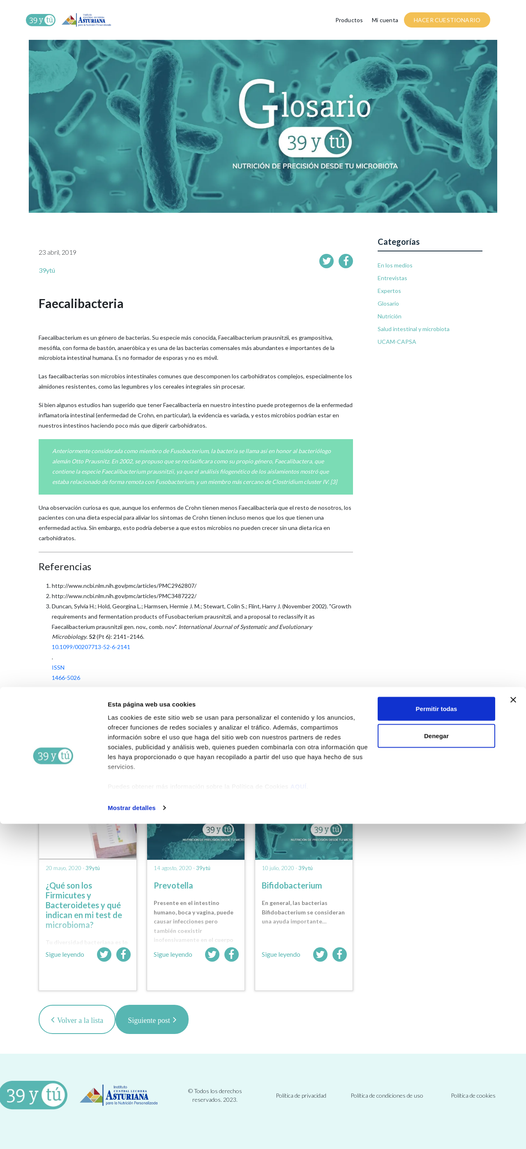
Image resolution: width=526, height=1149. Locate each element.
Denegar (436, 1060)
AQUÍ (299, 1111)
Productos (349, 19)
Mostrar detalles (132, 1132)
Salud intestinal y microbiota (414, 328)
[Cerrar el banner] (513, 1025)
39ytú (47, 270)
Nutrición (389, 316)
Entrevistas (392, 277)
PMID (59, 698)
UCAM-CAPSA (397, 341)
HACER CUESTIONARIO (447, 19)
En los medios (395, 265)
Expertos (389, 290)
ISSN (58, 667)
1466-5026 (66, 677)
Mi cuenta (385, 19)
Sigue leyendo (65, 954)
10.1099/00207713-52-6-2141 (91, 646)
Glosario (388, 303)
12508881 (65, 708)
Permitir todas (436, 1033)
